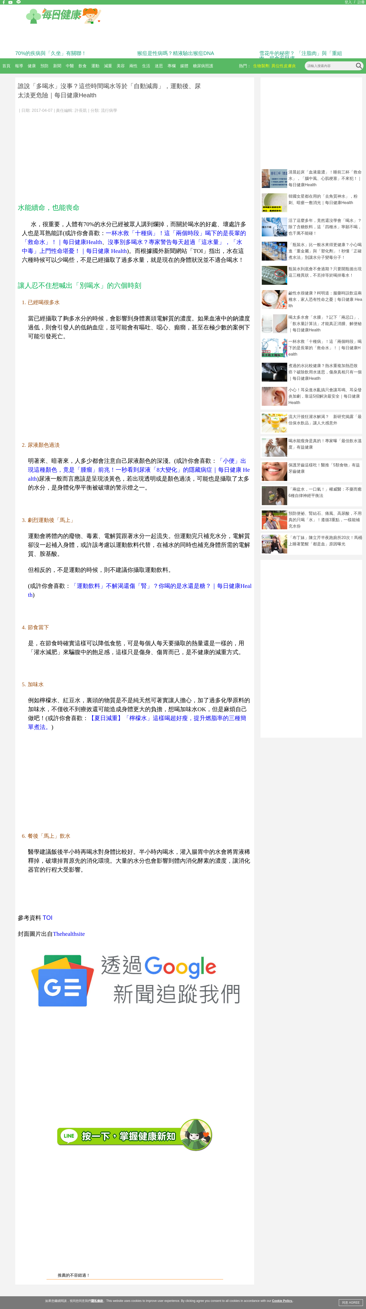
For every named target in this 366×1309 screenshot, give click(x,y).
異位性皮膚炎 (283, 66)
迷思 (159, 66)
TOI (48, 917)
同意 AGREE (351, 1302)
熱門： (245, 66)
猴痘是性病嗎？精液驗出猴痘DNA (175, 53)
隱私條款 (97, 1301)
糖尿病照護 (203, 66)
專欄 (171, 66)
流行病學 (109, 110)
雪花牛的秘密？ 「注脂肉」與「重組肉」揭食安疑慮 (300, 55)
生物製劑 (261, 66)
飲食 (83, 66)
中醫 (70, 66)
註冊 (361, 2)
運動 (95, 66)
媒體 (184, 66)
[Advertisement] (135, 155)
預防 (44, 66)
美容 (121, 66)
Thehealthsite (69, 933)
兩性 (133, 66)
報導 (19, 66)
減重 (108, 66)
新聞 (57, 66)
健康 (32, 66)
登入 (348, 2)
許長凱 (81, 110)
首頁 (6, 66)
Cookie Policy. (282, 1301)
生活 (146, 66)
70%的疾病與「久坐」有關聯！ (50, 53)
